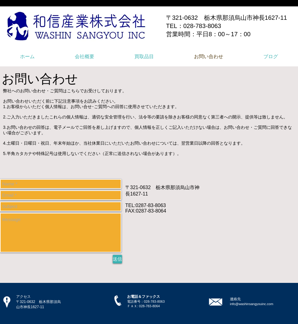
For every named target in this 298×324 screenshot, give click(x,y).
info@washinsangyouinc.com (251, 304)
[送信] (117, 259)
